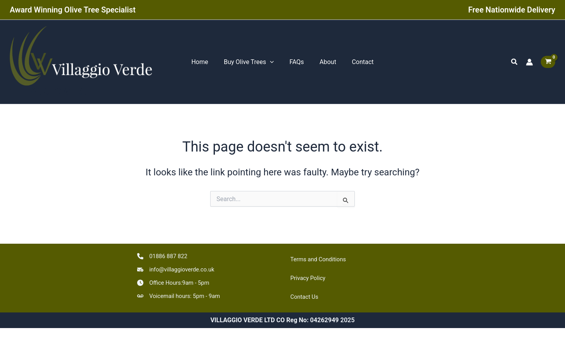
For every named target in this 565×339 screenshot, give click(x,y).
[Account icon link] (529, 63)
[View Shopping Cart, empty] (548, 63)
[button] (514, 63)
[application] (273, 63)
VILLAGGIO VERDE (52, 94)
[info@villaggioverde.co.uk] (179, 267)
